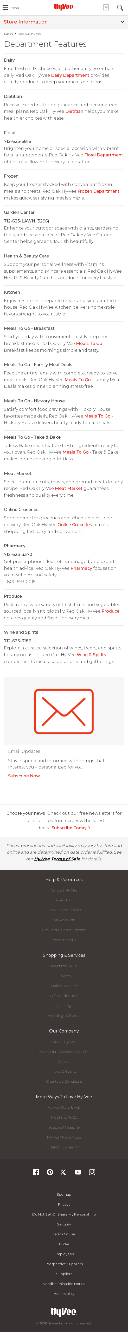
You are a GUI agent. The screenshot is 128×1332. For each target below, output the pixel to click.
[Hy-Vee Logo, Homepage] (64, 7)
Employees (64, 1254)
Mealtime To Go (64, 966)
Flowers (64, 975)
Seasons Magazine (64, 1127)
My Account (64, 920)
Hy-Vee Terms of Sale (57, 858)
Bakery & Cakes (64, 985)
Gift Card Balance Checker (64, 930)
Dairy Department (70, 75)
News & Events (64, 1071)
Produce (110, 611)
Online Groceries (74, 524)
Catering (64, 1005)
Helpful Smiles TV (64, 1147)
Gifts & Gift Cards (64, 995)
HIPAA (64, 1244)
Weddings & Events (64, 1015)
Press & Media (64, 939)
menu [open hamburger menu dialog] (14, 8)
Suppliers (64, 1274)
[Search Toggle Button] (120, 7)
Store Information (64, 22)
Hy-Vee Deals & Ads (64, 1107)
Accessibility (64, 1294)
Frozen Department (98, 191)
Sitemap (64, 1194)
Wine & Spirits (91, 654)
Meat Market (68, 488)
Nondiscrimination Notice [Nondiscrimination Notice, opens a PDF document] (64, 1284)
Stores (8, 34)
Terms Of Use (64, 1234)
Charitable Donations (64, 1081)
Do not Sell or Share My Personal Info (64, 1214)
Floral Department (103, 154)
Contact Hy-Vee (64, 890)
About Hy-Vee (64, 1041)
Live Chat (64, 900)
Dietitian (74, 111)
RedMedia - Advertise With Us (64, 1051)
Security (64, 1224)
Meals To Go (89, 343)
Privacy (64, 1204)
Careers (64, 1061)
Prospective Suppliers (64, 1264)
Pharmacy (81, 568)
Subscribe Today (71, 827)
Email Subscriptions (64, 910)
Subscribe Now (24, 775)
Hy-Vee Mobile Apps (64, 1137)
